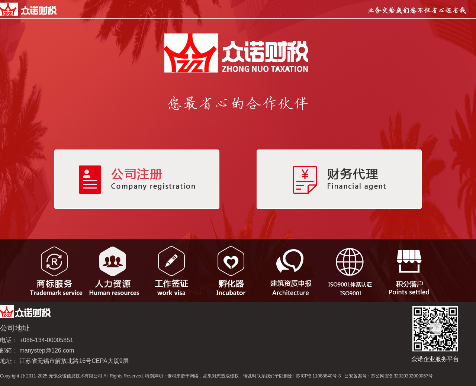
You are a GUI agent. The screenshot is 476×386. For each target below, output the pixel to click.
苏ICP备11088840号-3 (318, 376)
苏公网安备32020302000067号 (401, 376)
